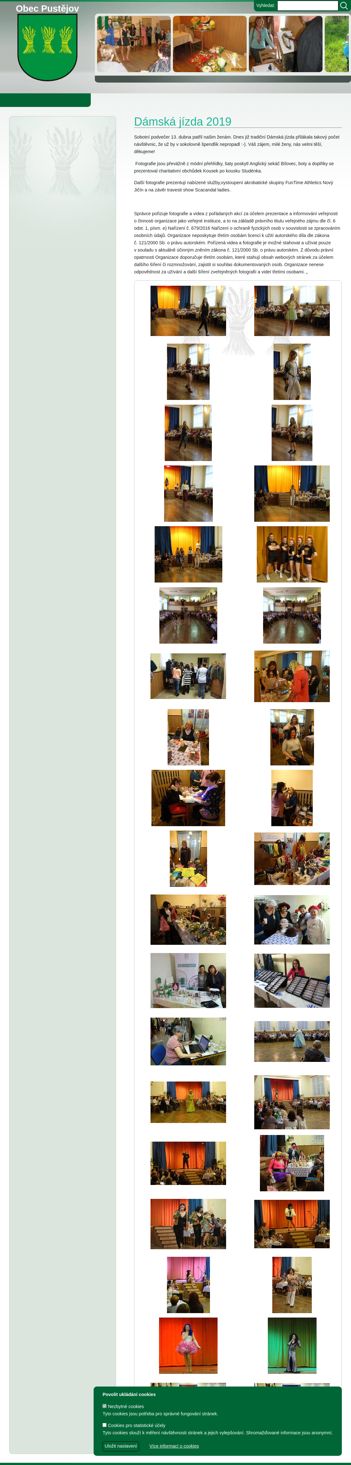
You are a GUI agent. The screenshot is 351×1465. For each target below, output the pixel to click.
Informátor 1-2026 (60, 241)
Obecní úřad (17, 100)
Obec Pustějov (47, 7)
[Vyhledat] (344, 5)
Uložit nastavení (121, 1446)
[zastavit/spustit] (105, 22)
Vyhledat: (265, 5)
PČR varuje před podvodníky (71, 229)
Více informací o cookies (174, 1446)
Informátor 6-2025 (63, 329)
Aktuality (38, 132)
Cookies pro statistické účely (133, 1425)
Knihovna (107, 100)
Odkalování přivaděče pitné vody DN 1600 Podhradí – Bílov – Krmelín (59, 152)
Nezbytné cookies (123, 1406)
